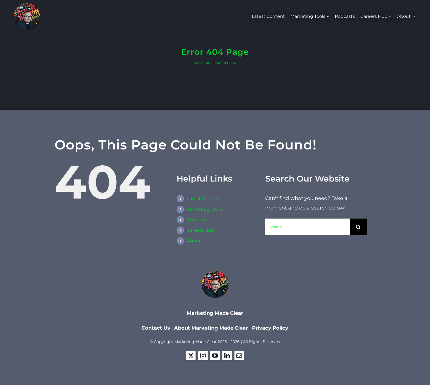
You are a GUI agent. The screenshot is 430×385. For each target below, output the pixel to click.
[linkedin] (227, 355)
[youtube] (215, 355)
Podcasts (197, 219)
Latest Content (203, 198)
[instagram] (203, 355)
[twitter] (191, 355)
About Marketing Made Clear (211, 328)
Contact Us (156, 328)
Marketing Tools (204, 209)
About (194, 241)
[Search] (358, 227)
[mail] (239, 355)
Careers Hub (200, 230)
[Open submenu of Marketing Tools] (329, 16)
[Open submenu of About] (414, 16)
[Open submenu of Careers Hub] (391, 16)
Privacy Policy (270, 328)
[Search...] (307, 227)
